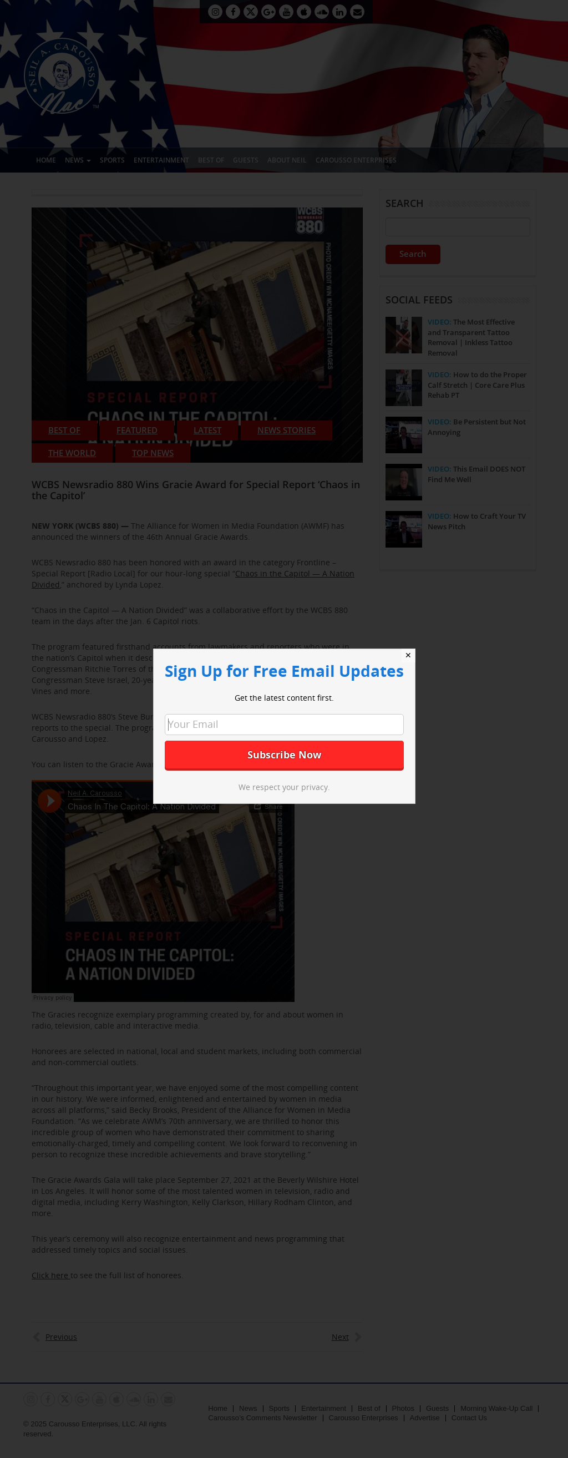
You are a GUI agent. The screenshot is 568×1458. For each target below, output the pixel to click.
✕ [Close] (408, 655)
